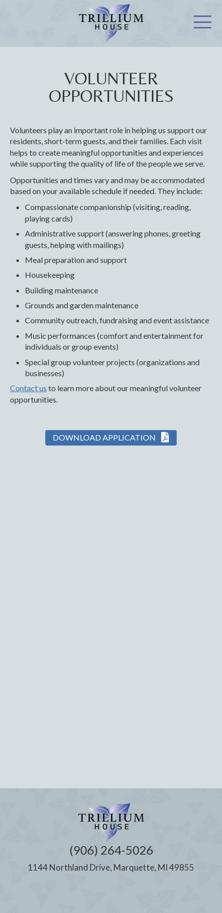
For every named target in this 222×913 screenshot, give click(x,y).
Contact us (28, 388)
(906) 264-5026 (111, 850)
